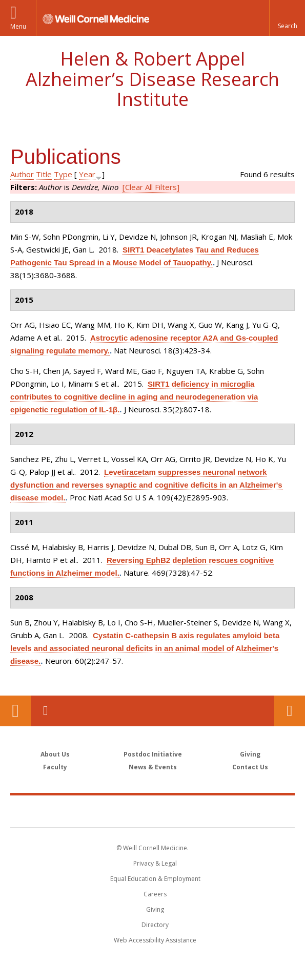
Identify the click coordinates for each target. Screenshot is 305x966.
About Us (55, 754)
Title (44, 174)
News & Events (153, 767)
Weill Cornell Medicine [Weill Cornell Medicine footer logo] (153, 811)
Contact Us (289, 711)
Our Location (15, 711)
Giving (250, 754)
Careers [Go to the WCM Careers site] (155, 894)
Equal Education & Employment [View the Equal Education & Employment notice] (155, 878)
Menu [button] (18, 26)
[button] (287, 18)
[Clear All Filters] (151, 187)
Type (63, 174)
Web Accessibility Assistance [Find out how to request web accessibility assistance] (155, 940)
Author (22, 174)
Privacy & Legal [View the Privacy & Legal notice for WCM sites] (155, 863)
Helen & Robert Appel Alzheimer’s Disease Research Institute (152, 79)
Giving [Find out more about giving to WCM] (155, 909)
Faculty (55, 767)
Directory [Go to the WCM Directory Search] (155, 924)
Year (87, 174)
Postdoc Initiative (153, 754)
